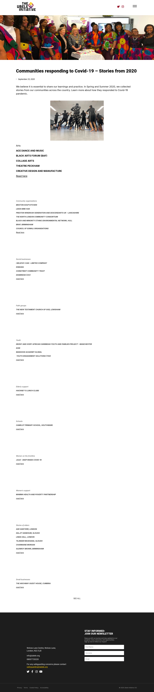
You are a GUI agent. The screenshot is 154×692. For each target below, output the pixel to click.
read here (20, 279)
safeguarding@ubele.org (37, 667)
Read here (21, 176)
